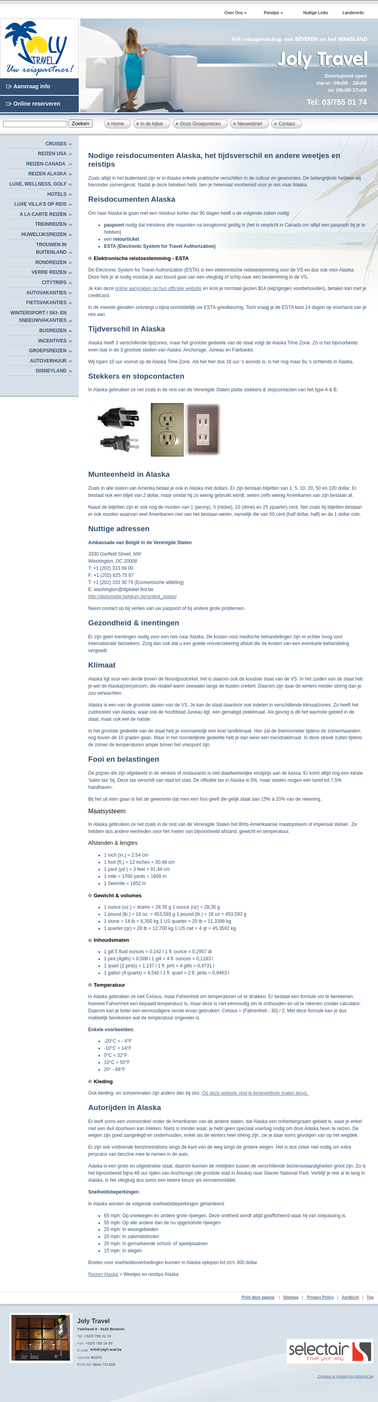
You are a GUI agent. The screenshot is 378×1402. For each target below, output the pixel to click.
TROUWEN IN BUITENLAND (51, 248)
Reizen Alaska (47, 174)
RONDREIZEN (51, 262)
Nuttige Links (315, 12)
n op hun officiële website (175, 288)
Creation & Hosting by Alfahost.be (345, 1376)
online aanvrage (131, 288)
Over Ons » (235, 12)
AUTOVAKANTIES (46, 293)
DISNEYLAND (51, 371)
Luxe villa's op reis (40, 204)
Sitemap (290, 1297)
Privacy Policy (320, 1297)
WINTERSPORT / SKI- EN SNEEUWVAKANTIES (38, 317)
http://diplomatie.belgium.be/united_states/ (132, 596)
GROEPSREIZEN (48, 350)
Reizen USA (52, 153)
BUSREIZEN (53, 330)
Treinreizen (51, 224)
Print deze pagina (258, 1297)
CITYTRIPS (54, 282)
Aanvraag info (31, 86)
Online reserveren (36, 103)
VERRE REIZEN (49, 272)
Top (370, 1297)
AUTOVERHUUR (48, 361)
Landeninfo (353, 12)
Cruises (56, 144)
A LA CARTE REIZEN (43, 214)
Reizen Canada (46, 164)
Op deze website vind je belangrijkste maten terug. (255, 1093)
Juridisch (350, 1297)
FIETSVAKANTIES (46, 302)
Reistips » (273, 12)
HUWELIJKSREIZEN (44, 234)
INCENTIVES (52, 341)
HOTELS (57, 194)
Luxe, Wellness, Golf (38, 184)
